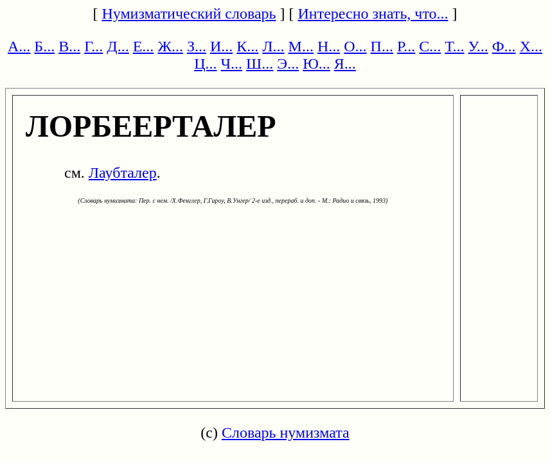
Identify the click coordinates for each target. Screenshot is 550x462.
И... (221, 46)
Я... (345, 63)
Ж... (170, 46)
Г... (93, 46)
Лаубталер (123, 172)
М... (301, 46)
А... (19, 46)
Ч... (231, 63)
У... (478, 46)
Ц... (205, 63)
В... (69, 46)
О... (355, 46)
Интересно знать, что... (373, 13)
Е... (143, 46)
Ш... (259, 63)
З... (196, 46)
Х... (531, 46)
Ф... (504, 46)
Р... (406, 46)
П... (382, 46)
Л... (273, 46)
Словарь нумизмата (286, 432)
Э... (288, 63)
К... (247, 46)
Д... (118, 46)
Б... (44, 46)
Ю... (316, 63)
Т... (454, 46)
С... (430, 46)
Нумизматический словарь (189, 13)
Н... (328, 46)
